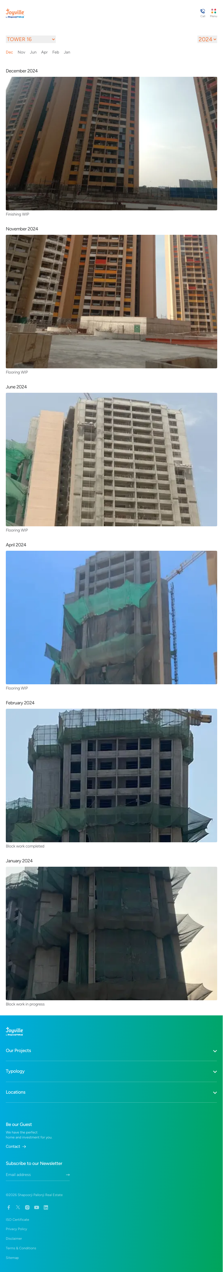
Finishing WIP (17, 214)
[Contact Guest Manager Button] (202, 13)
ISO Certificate (17, 1220)
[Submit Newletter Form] (68, 1175)
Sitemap (12, 1258)
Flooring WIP (17, 372)
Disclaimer (14, 1239)
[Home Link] (15, 13)
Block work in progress (25, 1004)
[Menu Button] (213, 13)
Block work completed (25, 846)
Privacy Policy (16, 1229)
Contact (16, 1147)
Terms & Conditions (21, 1248)
